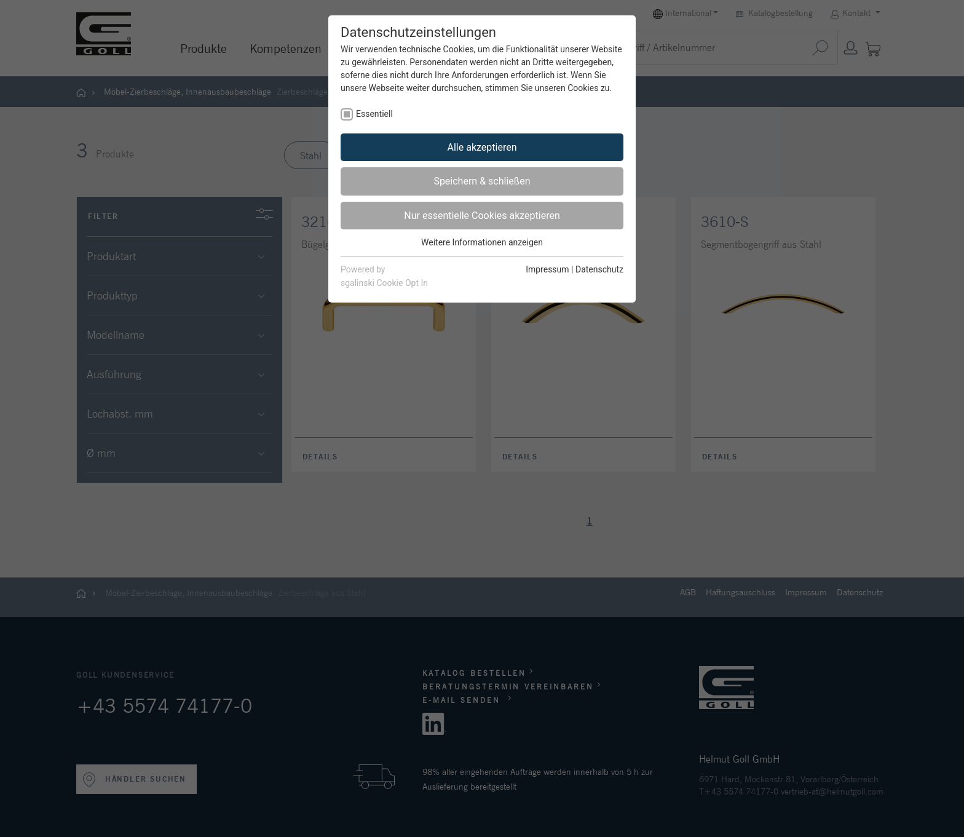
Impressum (547, 269)
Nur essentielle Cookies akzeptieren (481, 215)
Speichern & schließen (481, 181)
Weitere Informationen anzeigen (482, 242)
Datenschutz (599, 269)
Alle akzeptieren (482, 147)
